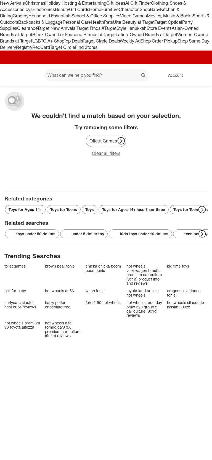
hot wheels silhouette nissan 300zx (185, 304)
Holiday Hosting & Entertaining (75, 3)
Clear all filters (106, 153)
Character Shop (134, 9)
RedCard (41, 47)
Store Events (159, 28)
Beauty (62, 9)
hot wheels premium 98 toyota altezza (22, 325)
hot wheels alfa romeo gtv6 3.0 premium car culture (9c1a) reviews (63, 329)
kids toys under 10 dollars (140, 234)
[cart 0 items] (200, 75)
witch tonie (95, 291)
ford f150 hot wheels (103, 302)
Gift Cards (79, 9)
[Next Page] (121, 140)
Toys (28, 9)
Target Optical (168, 22)
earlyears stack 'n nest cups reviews (20, 304)
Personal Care (77, 22)
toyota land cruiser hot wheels (142, 293)
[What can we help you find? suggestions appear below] (96, 75)
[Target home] (12, 75)
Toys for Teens (63, 209)
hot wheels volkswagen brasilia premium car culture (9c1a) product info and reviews (144, 274)
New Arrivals (12, 3)
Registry (24, 47)
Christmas (35, 3)
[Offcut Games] (106, 141)
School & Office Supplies (95, 15)
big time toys (178, 266)
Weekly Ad (130, 41)
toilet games (15, 266)
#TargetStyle (114, 28)
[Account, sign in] (172, 75)
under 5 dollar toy (84, 234)
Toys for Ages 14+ (25, 209)
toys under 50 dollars (32, 234)
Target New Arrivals (56, 28)
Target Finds (89, 28)
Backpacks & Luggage (40, 22)
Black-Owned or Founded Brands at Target (74, 34)
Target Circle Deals (101, 41)
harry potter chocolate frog (57, 304)
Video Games (133, 15)
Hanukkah (136, 28)
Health (97, 22)
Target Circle (62, 47)
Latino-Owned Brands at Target (146, 34)
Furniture (110, 9)
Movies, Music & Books (170, 15)
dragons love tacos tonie (183, 293)
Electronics (44, 9)
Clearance (27, 28)
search (143, 75)
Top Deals (73, 41)
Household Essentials (49, 15)
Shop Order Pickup (159, 41)
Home (95, 9)
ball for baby (15, 291)
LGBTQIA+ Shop (48, 41)
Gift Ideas (115, 3)
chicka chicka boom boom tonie (103, 268)
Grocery (20, 15)
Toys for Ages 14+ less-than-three (133, 209)
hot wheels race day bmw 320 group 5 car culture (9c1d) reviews (144, 309)
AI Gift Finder (138, 3)
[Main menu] (31, 75)
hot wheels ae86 (59, 291)
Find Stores (86, 47)
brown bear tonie (60, 266)
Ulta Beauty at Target (134, 22)
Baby (155, 9)
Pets (108, 22)
